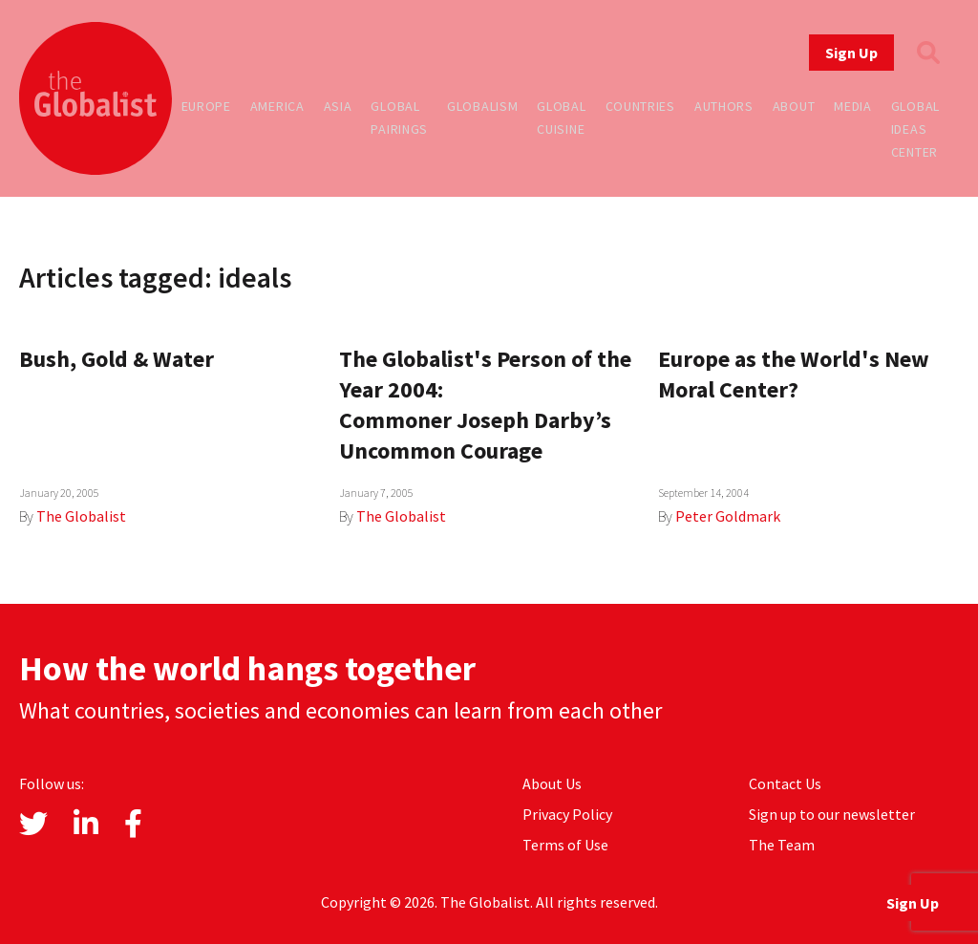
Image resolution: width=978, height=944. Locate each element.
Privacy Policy (567, 814)
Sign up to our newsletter (832, 814)
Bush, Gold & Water (116, 359)
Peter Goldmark (727, 516)
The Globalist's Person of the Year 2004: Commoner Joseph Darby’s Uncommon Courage (485, 404)
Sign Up (851, 52)
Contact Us (785, 783)
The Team (782, 844)
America (277, 106)
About (794, 106)
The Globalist (81, 516)
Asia (338, 106)
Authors (724, 106)
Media (853, 106)
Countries (640, 106)
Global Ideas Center (915, 129)
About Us (552, 783)
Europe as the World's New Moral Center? (793, 374)
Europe (206, 106)
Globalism (482, 106)
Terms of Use (565, 844)
